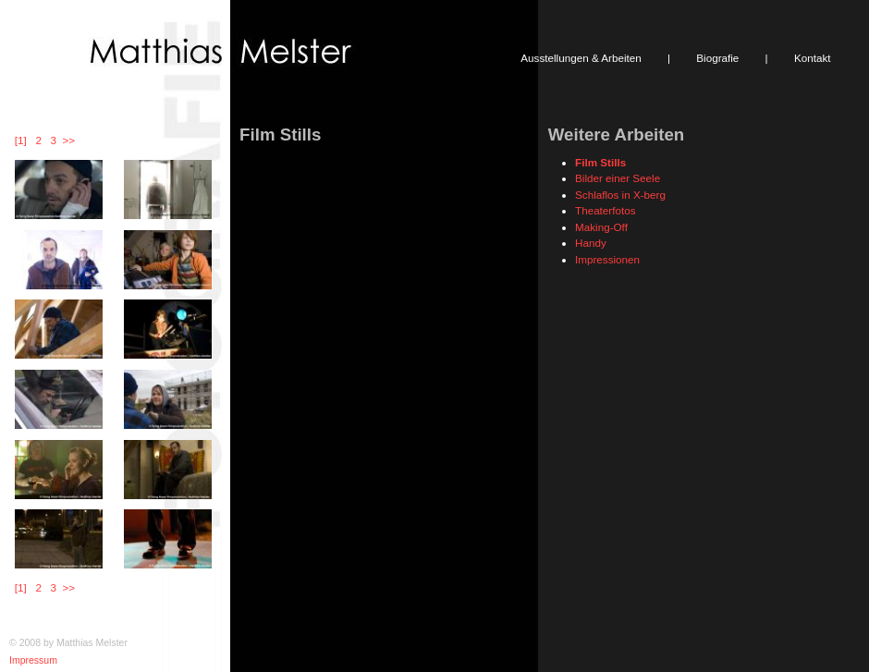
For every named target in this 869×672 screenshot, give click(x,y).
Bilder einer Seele (617, 178)
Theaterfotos (605, 210)
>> (68, 140)
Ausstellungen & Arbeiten (580, 58)
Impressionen (607, 259)
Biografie (717, 58)
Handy (590, 243)
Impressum (33, 660)
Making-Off (601, 227)
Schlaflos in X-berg (620, 195)
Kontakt (812, 58)
